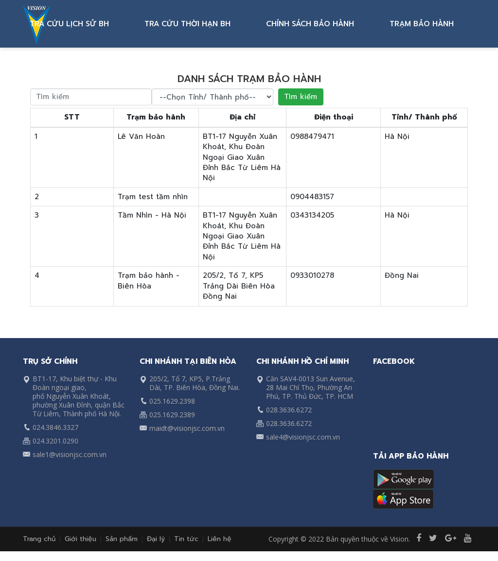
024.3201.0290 (55, 440)
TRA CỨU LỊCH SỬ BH (142, 23)
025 (155, 401)
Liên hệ (219, 539)
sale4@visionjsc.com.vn (303, 437)
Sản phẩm (122, 539)
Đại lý (156, 539)
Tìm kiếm (300, 96)
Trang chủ (39, 539)
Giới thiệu (80, 539)
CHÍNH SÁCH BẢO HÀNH (344, 23)
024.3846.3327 (55, 427)
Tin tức (186, 539)
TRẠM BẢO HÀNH (435, 23)
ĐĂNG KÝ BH (64, 23)
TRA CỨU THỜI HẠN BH (241, 23)
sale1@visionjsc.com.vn (70, 454)
